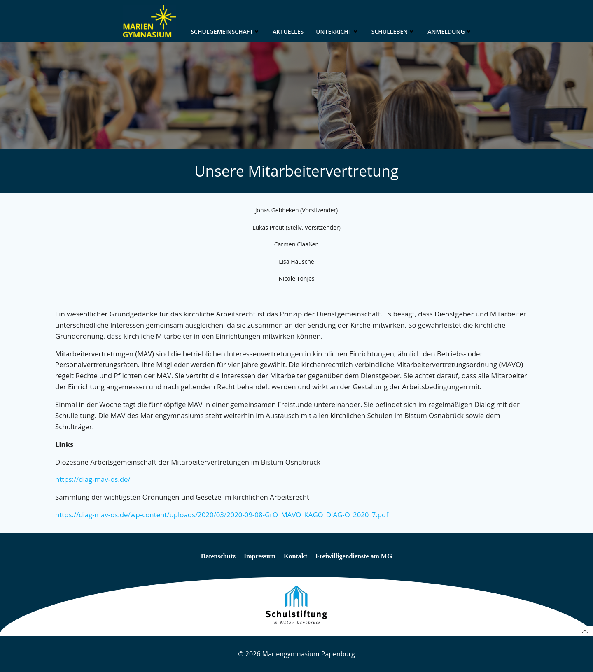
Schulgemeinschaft (225, 31)
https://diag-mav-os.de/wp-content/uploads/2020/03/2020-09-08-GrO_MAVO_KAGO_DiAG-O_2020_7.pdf (221, 514)
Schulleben (393, 31)
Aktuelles (288, 31)
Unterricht (337, 31)
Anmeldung (449, 31)
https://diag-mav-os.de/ (93, 479)
